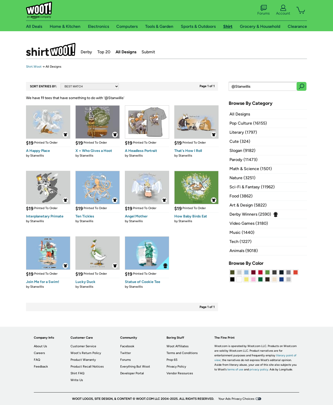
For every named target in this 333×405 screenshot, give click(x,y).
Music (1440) (241, 232)
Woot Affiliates (177, 346)
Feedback (41, 366)
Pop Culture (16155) (248, 123)
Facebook (127, 346)
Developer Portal (132, 373)
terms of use (235, 369)
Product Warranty (83, 360)
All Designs (126, 51)
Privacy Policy (176, 366)
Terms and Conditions (182, 353)
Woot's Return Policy (86, 353)
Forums (263, 10)
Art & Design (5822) (248, 205)
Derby (86, 51)
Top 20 (103, 51)
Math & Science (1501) (250, 168)
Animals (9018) (243, 250)
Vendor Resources (179, 373)
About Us (40, 346)
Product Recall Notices (87, 366)
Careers (39, 353)
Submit (148, 51)
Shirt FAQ (77, 373)
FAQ (37, 360)
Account (283, 10)
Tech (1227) (240, 241)
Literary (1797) (243, 132)
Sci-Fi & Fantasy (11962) (252, 186)
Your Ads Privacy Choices (236, 399)
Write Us (77, 380)
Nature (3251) (242, 177)
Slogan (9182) (242, 150)
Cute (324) (239, 141)
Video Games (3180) (248, 223)
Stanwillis (37, 155)
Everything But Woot (135, 366)
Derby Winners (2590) (250, 214)
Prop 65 (171, 360)
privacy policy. (259, 369)
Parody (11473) (243, 159)
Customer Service (83, 346)
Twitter (125, 353)
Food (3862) (241, 196)
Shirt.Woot (50, 49)
